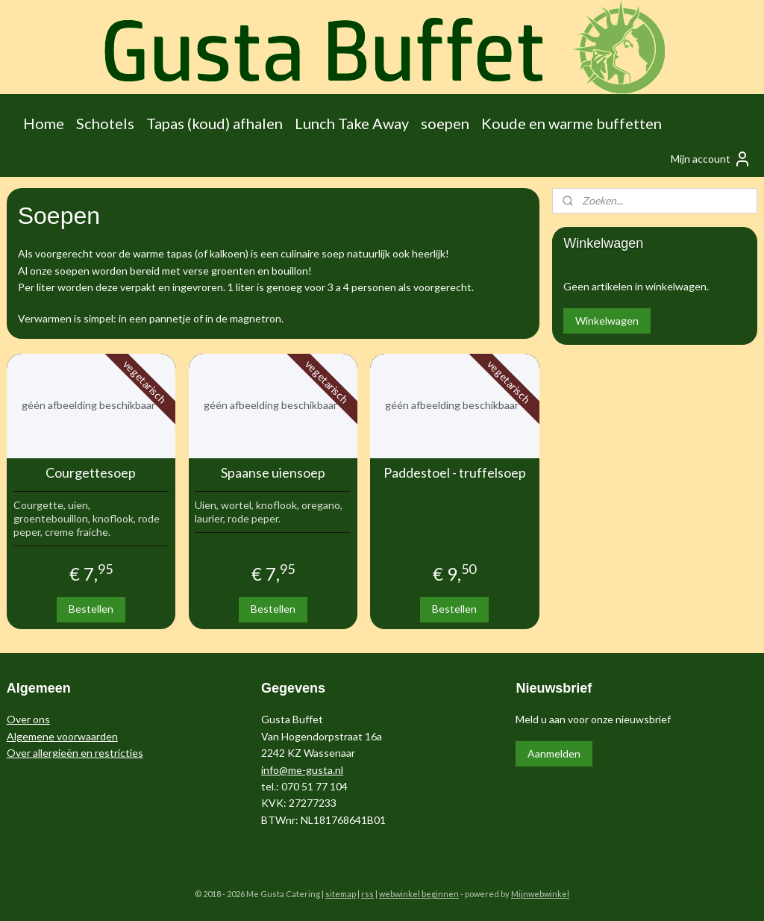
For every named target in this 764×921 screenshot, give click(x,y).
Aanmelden (553, 753)
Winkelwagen (607, 320)
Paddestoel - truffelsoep (454, 473)
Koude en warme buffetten (571, 123)
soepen (445, 123)
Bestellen (91, 608)
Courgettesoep (91, 473)
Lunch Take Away (352, 123)
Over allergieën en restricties (75, 752)
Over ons (28, 719)
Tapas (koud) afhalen (214, 123)
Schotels (105, 123)
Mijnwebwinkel (540, 894)
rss (367, 894)
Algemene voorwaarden (62, 736)
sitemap (340, 894)
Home (43, 123)
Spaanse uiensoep (273, 473)
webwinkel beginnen (419, 894)
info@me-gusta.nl (302, 770)
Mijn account (711, 159)
